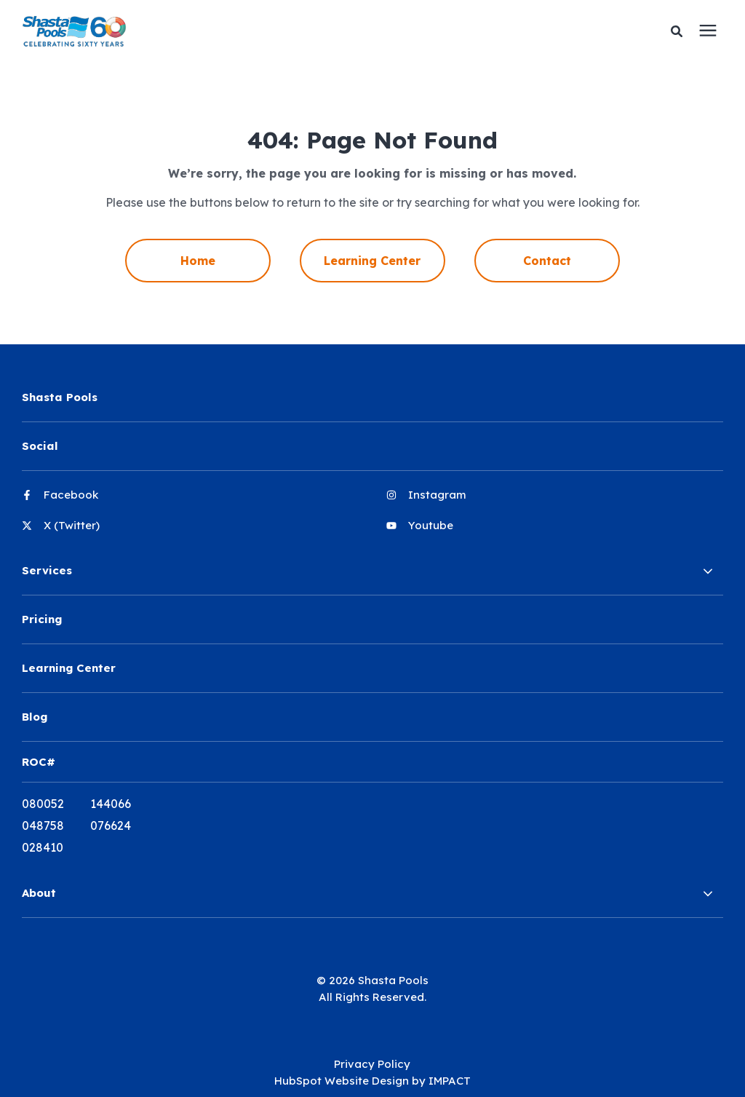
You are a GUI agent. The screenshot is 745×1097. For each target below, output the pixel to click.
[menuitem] (190, 501)
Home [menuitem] (197, 260)
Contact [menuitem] (547, 260)
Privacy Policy (372, 1064)
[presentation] (708, 31)
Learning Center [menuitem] (372, 260)
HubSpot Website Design (341, 1081)
